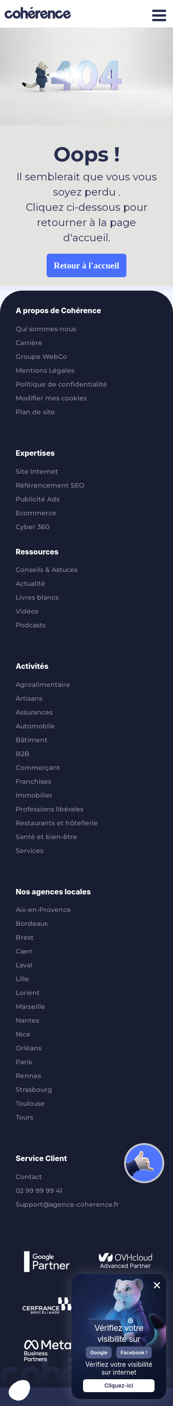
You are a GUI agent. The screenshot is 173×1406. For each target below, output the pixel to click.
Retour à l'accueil (86, 265)
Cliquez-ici (118, 1385)
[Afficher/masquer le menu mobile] (158, 15)
